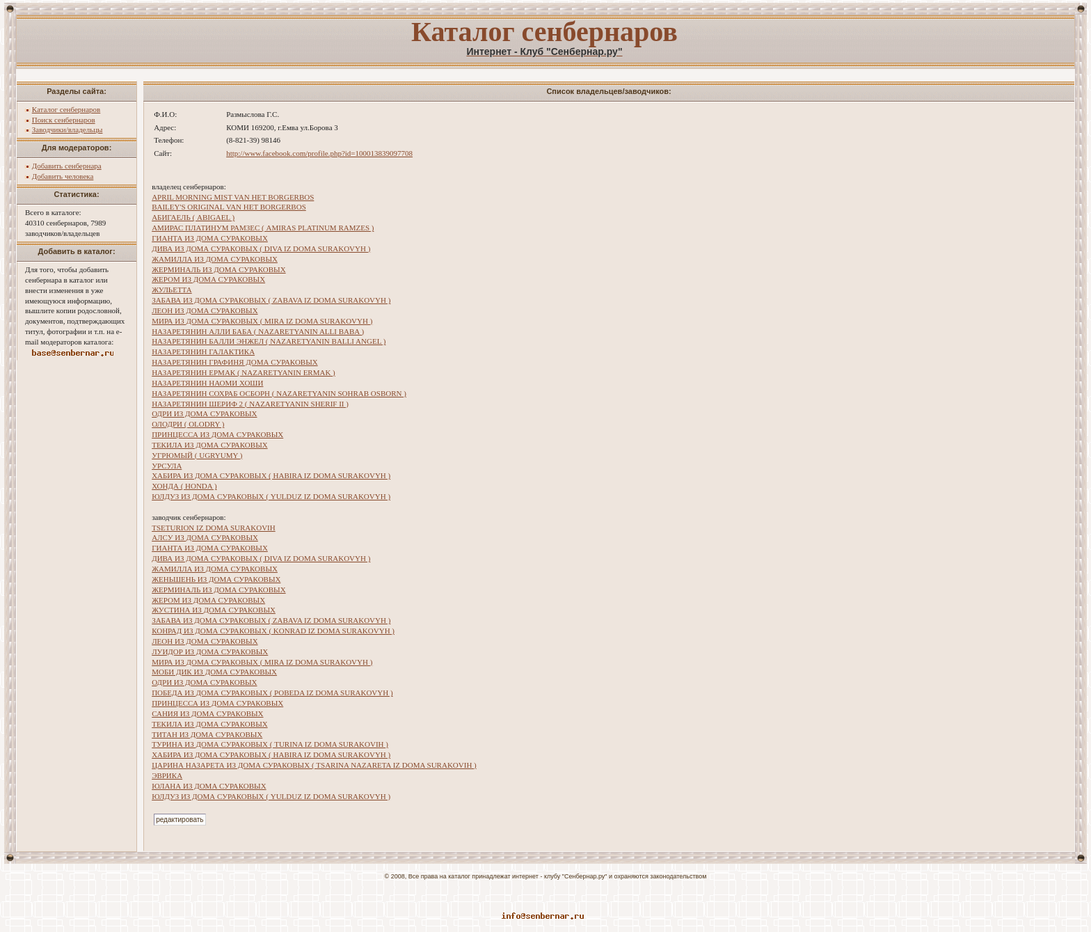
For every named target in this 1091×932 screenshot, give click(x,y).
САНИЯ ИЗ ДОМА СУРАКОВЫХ (207, 713)
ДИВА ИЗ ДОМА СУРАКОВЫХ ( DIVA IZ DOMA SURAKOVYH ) (261, 248)
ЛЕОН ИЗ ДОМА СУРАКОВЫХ (204, 310)
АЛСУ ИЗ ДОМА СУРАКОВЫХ (205, 537)
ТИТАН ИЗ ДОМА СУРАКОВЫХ (207, 734)
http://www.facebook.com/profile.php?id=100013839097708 (319, 153)
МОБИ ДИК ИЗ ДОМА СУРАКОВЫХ (214, 672)
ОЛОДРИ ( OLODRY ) (188, 424)
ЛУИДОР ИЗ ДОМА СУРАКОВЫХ (210, 651)
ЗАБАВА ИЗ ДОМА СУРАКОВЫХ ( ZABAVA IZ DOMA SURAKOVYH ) (271, 300)
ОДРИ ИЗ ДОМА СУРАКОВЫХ (204, 413)
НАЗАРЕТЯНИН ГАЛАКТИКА (203, 351)
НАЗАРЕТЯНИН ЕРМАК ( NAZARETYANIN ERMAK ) (243, 372)
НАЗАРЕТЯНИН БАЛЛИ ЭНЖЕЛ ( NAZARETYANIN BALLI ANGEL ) (268, 341)
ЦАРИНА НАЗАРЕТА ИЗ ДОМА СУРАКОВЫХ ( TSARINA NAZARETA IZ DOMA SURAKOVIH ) (314, 765)
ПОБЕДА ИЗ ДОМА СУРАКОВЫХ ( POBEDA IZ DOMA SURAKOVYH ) (272, 692)
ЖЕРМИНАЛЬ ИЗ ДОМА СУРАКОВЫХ (218, 269)
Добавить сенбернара (67, 165)
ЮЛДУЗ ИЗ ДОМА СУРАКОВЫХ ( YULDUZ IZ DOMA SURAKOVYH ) (271, 496)
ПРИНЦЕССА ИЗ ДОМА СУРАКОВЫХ (217, 434)
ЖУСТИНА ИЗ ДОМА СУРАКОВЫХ (214, 610)
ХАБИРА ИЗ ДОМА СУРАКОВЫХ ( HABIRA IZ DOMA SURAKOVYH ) (271, 475)
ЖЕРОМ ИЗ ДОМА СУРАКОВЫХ (208, 279)
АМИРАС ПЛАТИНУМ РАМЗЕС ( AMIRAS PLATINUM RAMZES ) (263, 227)
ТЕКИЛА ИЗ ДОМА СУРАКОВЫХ (210, 445)
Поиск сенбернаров (63, 120)
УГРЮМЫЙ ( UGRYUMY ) (197, 455)
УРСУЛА (167, 465)
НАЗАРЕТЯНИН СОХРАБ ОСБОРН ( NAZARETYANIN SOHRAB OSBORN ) (279, 393)
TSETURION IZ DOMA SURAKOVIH (214, 527)
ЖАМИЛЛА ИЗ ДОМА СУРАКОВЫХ (215, 259)
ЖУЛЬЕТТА (172, 289)
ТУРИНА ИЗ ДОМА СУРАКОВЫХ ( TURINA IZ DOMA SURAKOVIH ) (270, 744)
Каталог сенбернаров (66, 109)
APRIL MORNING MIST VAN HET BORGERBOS (233, 197)
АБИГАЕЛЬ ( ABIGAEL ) (193, 217)
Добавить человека (63, 176)
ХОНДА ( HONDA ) (184, 486)
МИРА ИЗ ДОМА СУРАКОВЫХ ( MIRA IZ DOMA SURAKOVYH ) (262, 321)
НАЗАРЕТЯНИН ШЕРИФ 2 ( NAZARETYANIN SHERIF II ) (250, 404)
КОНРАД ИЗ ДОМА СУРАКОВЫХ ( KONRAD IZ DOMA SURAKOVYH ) (273, 630)
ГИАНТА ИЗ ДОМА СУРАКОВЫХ (210, 238)
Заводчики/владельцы (67, 129)
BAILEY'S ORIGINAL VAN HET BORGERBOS (229, 207)
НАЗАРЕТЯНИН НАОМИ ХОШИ (207, 383)
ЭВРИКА (167, 775)
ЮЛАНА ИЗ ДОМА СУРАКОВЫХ (209, 786)
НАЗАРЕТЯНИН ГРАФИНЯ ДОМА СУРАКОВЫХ (235, 362)
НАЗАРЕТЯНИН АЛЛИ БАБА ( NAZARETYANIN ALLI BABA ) (258, 331)
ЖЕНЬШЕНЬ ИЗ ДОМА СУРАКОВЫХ (216, 579)
